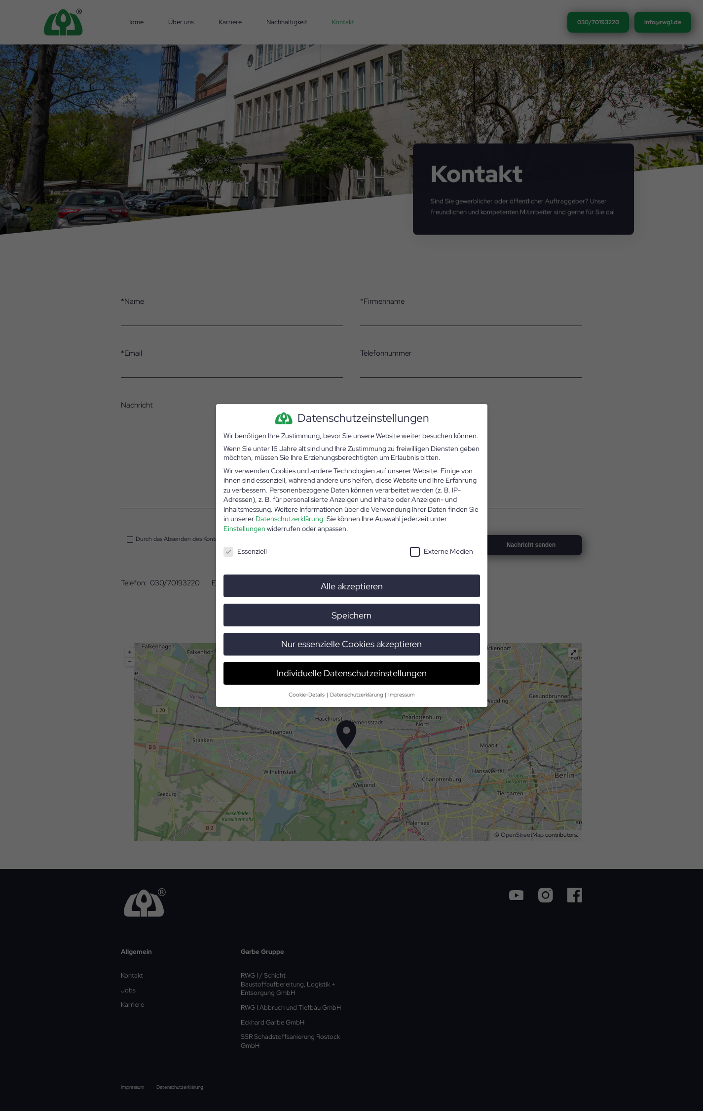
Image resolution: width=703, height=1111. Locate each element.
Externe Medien (441, 550)
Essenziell (245, 550)
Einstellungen (244, 528)
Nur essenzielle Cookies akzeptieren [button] (351, 644)
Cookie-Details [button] (307, 694)
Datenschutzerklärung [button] (357, 694)
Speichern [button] (351, 614)
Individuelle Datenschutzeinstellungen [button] (352, 673)
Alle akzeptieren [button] (352, 585)
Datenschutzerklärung (289, 518)
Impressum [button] (401, 694)
